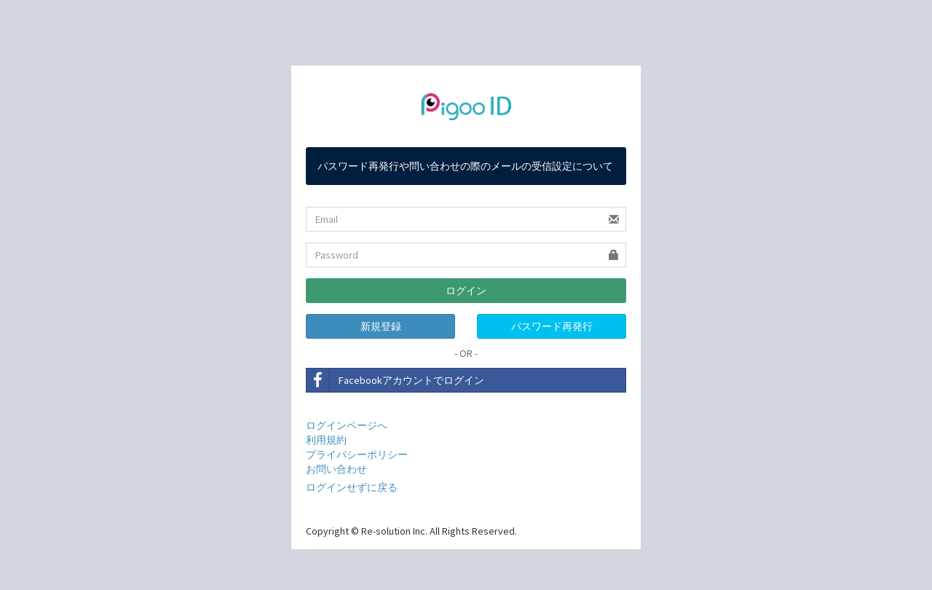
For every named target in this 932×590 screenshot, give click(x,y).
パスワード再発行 (552, 326)
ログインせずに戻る (352, 487)
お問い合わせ (336, 469)
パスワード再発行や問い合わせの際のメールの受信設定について (465, 166)
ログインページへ (346, 425)
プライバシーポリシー (357, 454)
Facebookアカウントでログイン (395, 380)
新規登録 (380, 326)
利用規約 (326, 440)
